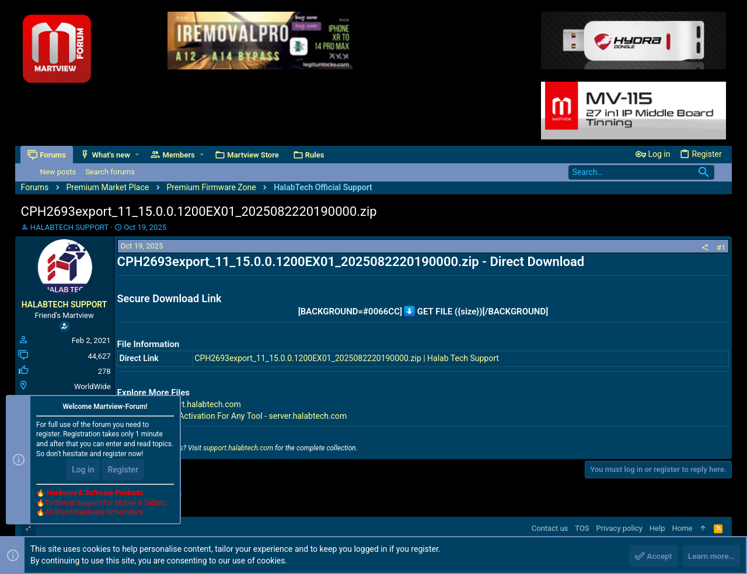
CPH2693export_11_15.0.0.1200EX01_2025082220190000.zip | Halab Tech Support (346, 358)
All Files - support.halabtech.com (181, 404)
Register (122, 470)
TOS (582, 528)
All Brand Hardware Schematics (94, 513)
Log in (83, 470)
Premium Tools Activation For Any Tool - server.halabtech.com (234, 416)
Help (657, 528)
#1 (721, 247)
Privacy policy (619, 528)
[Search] (641, 172)
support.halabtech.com (238, 448)
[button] (137, 155)
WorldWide (92, 386)
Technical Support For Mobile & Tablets (105, 503)
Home (682, 528)
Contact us (550, 528)
